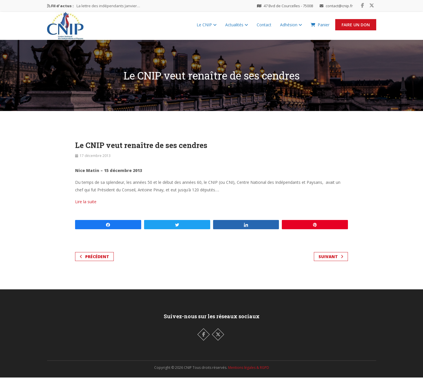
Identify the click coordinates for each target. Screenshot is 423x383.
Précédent (94, 262)
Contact (264, 27)
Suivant (330, 262)
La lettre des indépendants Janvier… (108, 5)
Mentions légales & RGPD (248, 373)
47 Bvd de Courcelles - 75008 (288, 5)
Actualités (236, 27)
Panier (320, 27)
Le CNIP (207, 27)
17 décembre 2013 (95, 161)
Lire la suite (85, 207)
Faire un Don (356, 27)
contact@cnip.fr (339, 5)
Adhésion (291, 27)
